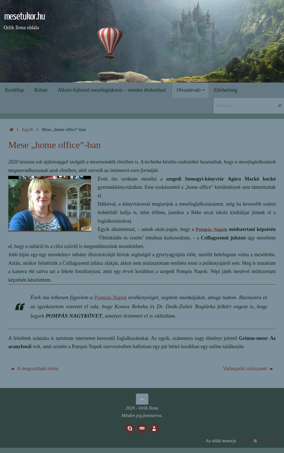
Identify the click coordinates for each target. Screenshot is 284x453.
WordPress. (268, 440)
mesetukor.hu (22, 16)
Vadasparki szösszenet (248, 368)
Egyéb (27, 129)
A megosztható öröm (34, 368)
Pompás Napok (211, 229)
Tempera (244, 440)
